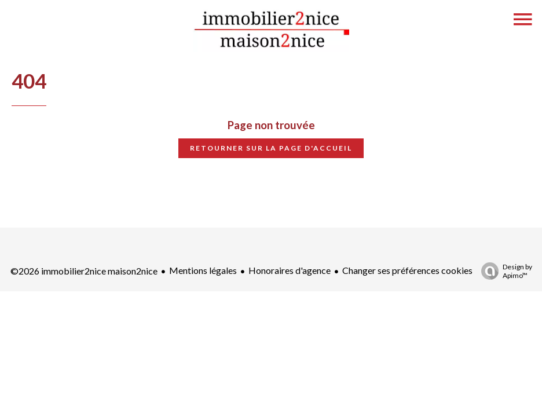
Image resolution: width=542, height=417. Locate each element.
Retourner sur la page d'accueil (271, 148)
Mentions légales (203, 270)
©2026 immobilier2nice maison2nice (84, 270)
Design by (503, 271)
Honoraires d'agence (289, 270)
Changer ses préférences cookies (407, 270)
